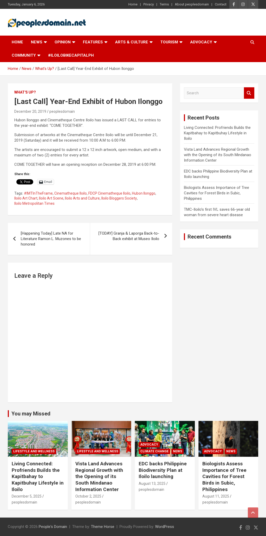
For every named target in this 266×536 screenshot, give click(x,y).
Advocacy (201, 42)
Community (24, 55)
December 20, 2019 (30, 111)
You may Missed (30, 414)
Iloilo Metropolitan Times (34, 203)
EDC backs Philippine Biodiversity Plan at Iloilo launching (163, 470)
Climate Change (154, 451)
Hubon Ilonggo (143, 193)
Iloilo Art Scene (51, 198)
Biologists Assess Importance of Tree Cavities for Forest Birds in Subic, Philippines (216, 193)
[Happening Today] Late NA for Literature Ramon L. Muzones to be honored (51, 239)
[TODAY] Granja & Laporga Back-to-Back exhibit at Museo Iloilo (128, 236)
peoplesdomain (62, 111)
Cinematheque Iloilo (70, 193)
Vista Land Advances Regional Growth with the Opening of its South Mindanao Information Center (217, 155)
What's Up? (25, 92)
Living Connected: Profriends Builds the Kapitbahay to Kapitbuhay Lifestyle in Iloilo (217, 133)
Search (249, 93)
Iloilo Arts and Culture (82, 198)
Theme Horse (102, 526)
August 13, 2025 (152, 483)
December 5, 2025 (27, 496)
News (36, 42)
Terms (164, 4)
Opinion (63, 42)
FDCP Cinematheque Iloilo (109, 193)
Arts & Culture (131, 42)
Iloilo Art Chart (25, 198)
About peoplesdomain (192, 4)
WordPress (164, 526)
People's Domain (53, 526)
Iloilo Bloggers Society (119, 198)
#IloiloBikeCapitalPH (71, 55)
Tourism (169, 42)
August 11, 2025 (215, 496)
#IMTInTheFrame (38, 193)
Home (132, 4)
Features (93, 42)
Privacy (148, 4)
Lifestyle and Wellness (34, 451)
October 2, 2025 (88, 496)
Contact (221, 4)
